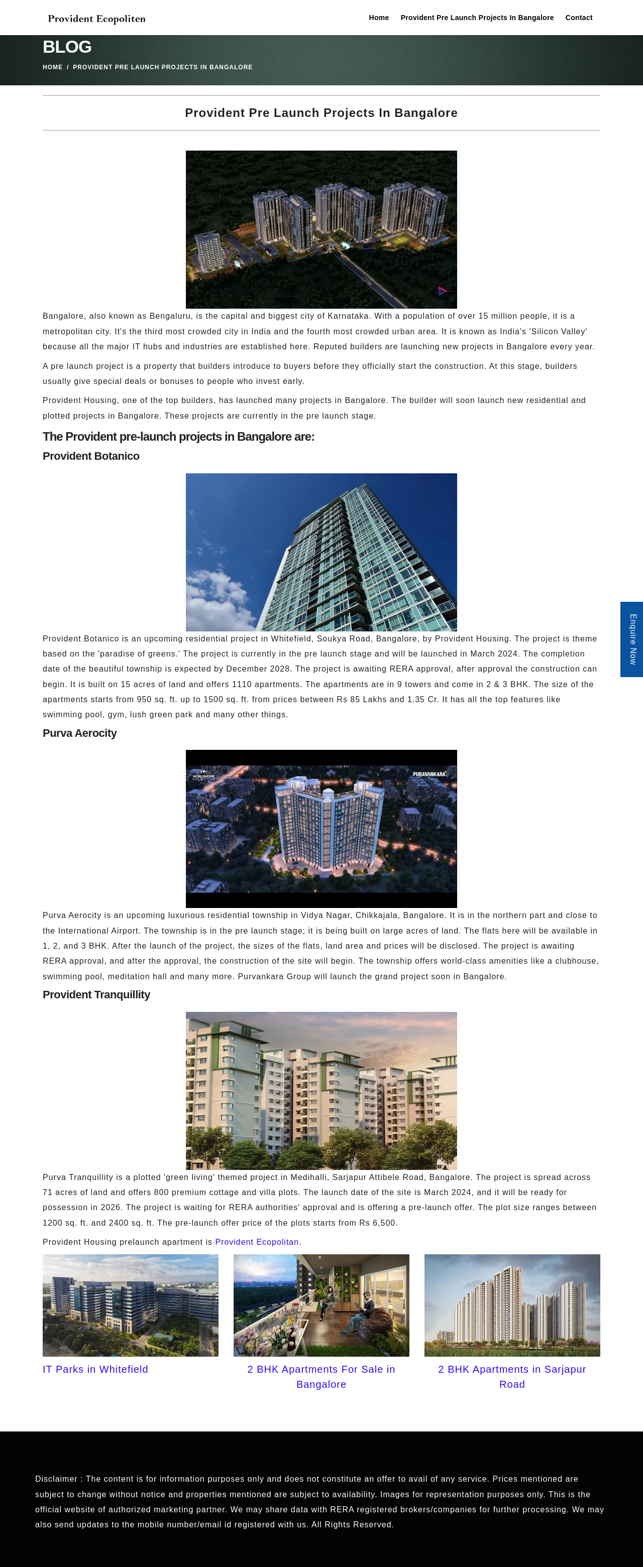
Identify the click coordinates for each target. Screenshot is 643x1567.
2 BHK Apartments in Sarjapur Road (513, 1377)
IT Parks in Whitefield (96, 1369)
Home (379, 18)
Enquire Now (633, 640)
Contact (579, 18)
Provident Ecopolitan (257, 1242)
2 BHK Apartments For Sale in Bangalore (322, 1377)
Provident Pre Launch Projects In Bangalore (477, 18)
